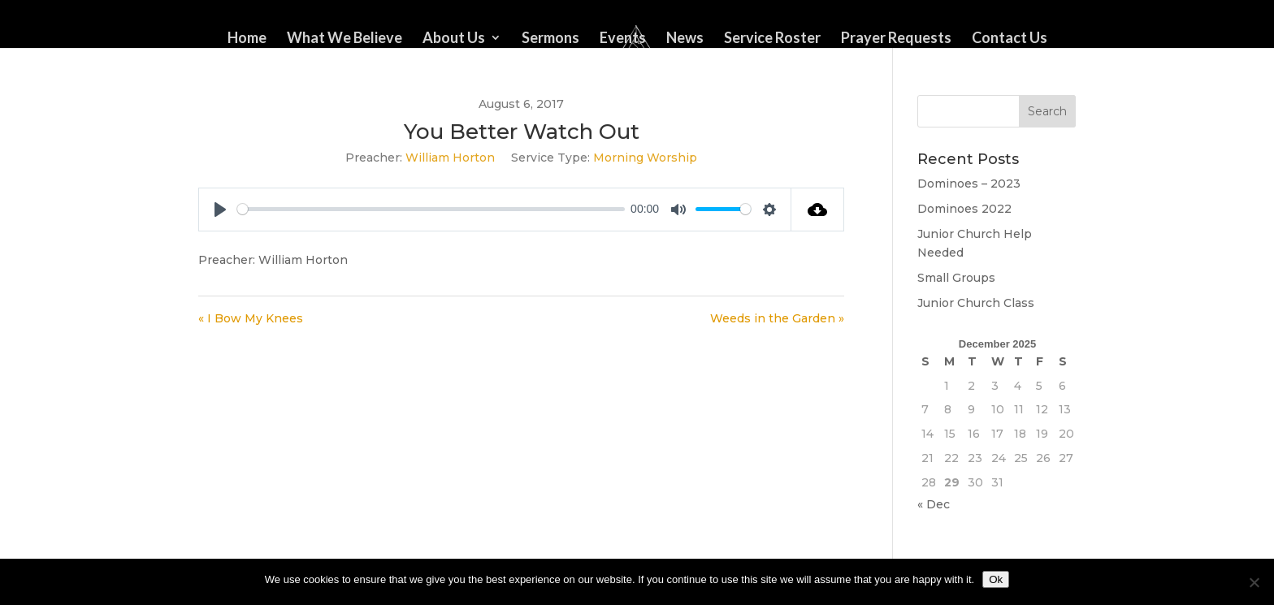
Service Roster (772, 39)
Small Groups (956, 277)
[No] (1254, 582)
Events (623, 39)
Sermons (550, 39)
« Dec (933, 504)
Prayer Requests (896, 39)
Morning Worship (645, 157)
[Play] (220, 210)
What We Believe (344, 39)
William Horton (450, 157)
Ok (996, 579)
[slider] (431, 209)
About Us (453, 39)
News (685, 39)
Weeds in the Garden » (777, 318)
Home (247, 39)
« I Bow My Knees (250, 318)
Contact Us (1009, 39)
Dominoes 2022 (964, 208)
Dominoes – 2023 (968, 183)
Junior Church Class (975, 303)
